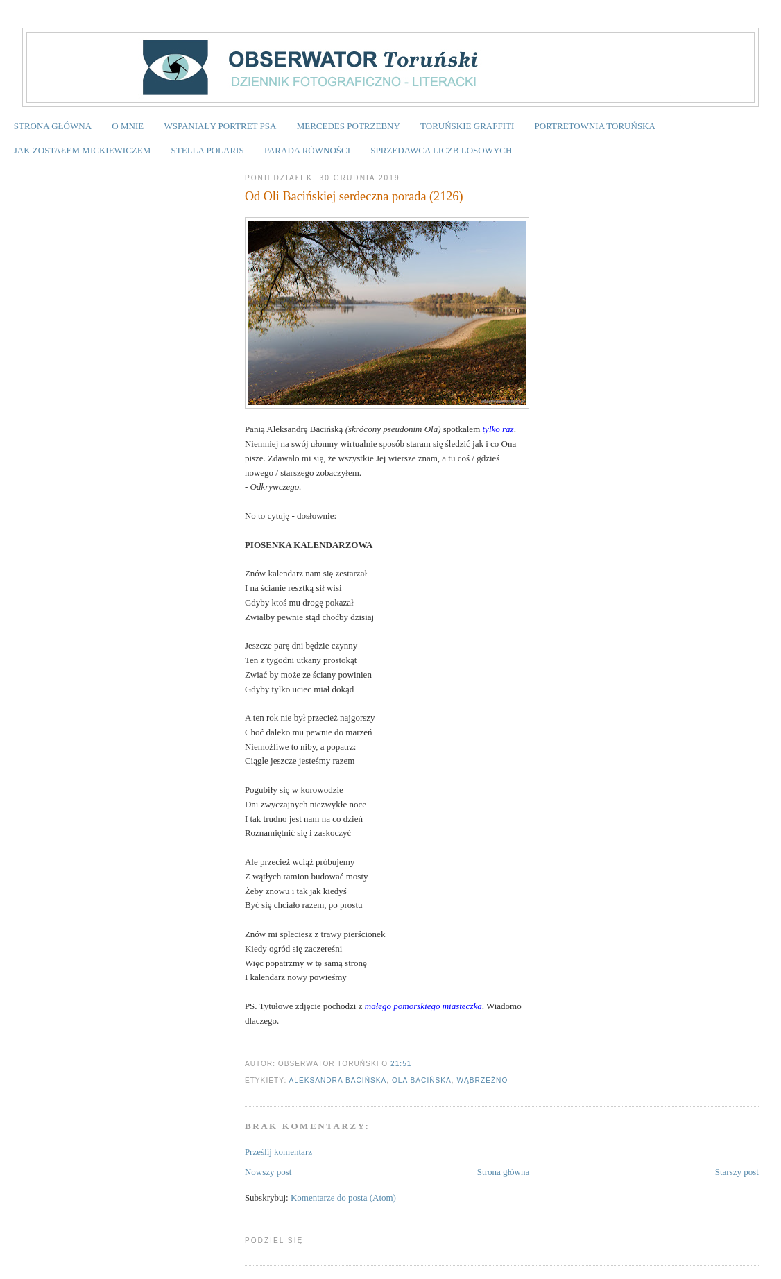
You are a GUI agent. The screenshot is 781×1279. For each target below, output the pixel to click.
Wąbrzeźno (482, 1080)
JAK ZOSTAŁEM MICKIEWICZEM (82, 150)
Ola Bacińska (422, 1080)
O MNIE (128, 126)
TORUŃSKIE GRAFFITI (467, 126)
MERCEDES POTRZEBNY (348, 126)
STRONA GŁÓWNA (53, 126)
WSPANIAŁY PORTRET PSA (220, 126)
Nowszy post (268, 1172)
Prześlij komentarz (278, 1152)
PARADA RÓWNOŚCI (307, 150)
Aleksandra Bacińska (337, 1080)
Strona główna (503, 1172)
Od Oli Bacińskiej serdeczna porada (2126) (354, 196)
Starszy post (737, 1172)
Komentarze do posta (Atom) (343, 1197)
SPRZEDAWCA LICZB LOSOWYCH (441, 150)
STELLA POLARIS (207, 150)
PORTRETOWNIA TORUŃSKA (595, 126)
